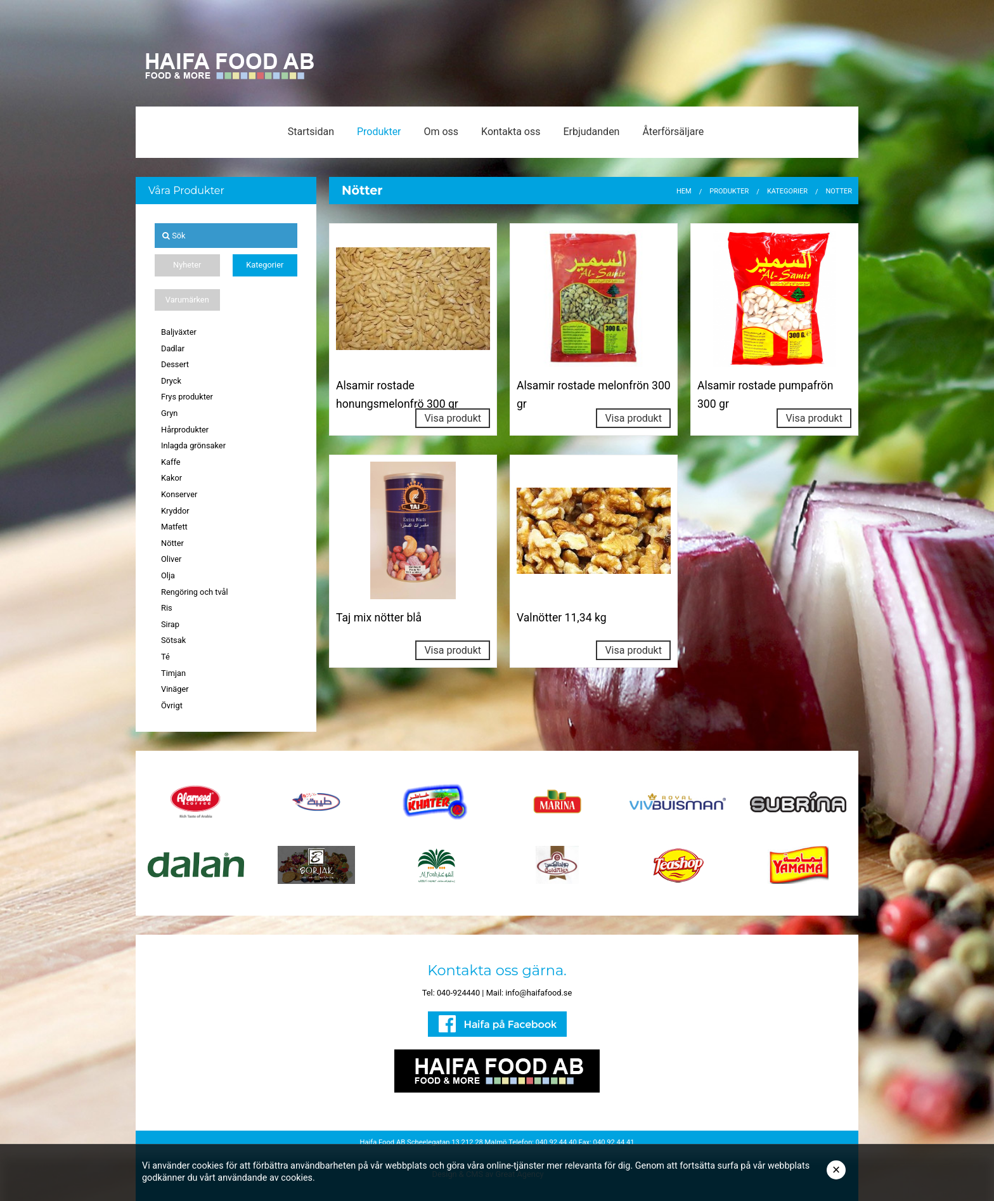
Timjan (173, 673)
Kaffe (171, 462)
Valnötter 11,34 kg (562, 617)
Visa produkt (452, 418)
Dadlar (172, 348)
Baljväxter (179, 332)
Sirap (170, 624)
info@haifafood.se (538, 992)
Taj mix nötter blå (379, 617)
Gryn (169, 413)
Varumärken (187, 299)
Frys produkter (187, 396)
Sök (174, 235)
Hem (684, 191)
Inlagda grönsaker (193, 445)
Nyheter (187, 264)
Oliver (171, 559)
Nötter (172, 543)
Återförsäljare (673, 132)
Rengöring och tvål (194, 592)
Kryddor (175, 511)
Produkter (379, 132)
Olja (168, 575)
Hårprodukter (185, 429)
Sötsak (173, 640)
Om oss (440, 132)
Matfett (174, 526)
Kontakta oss (510, 132)
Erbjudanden (591, 132)
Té (165, 656)
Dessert (175, 364)
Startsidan (311, 132)
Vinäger (175, 689)
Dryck (171, 381)
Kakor (171, 478)
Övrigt (172, 705)
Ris (166, 608)
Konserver (179, 494)
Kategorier (264, 264)
